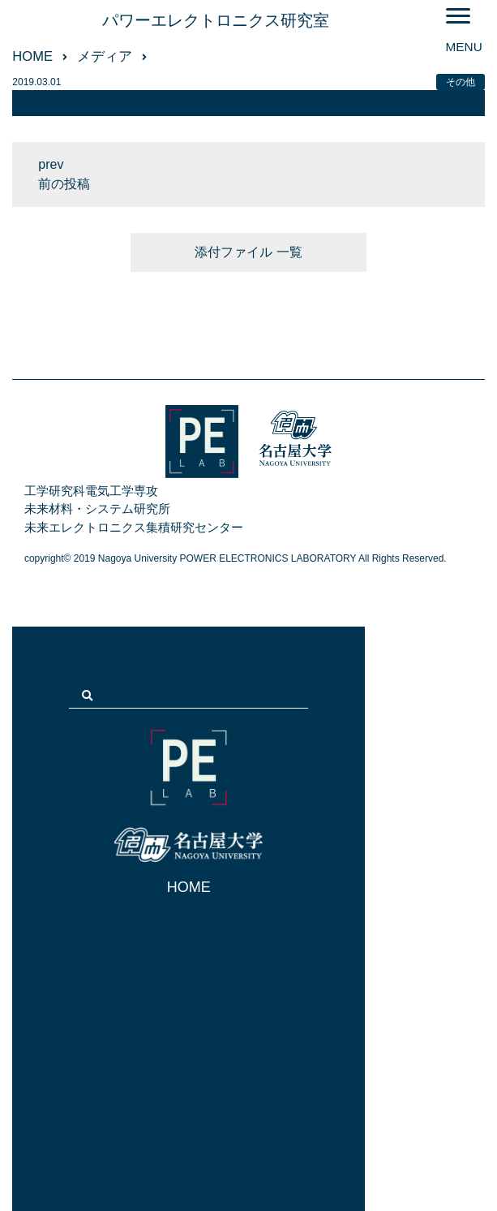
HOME (189, 887)
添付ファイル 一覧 (248, 252)
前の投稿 (64, 184)
